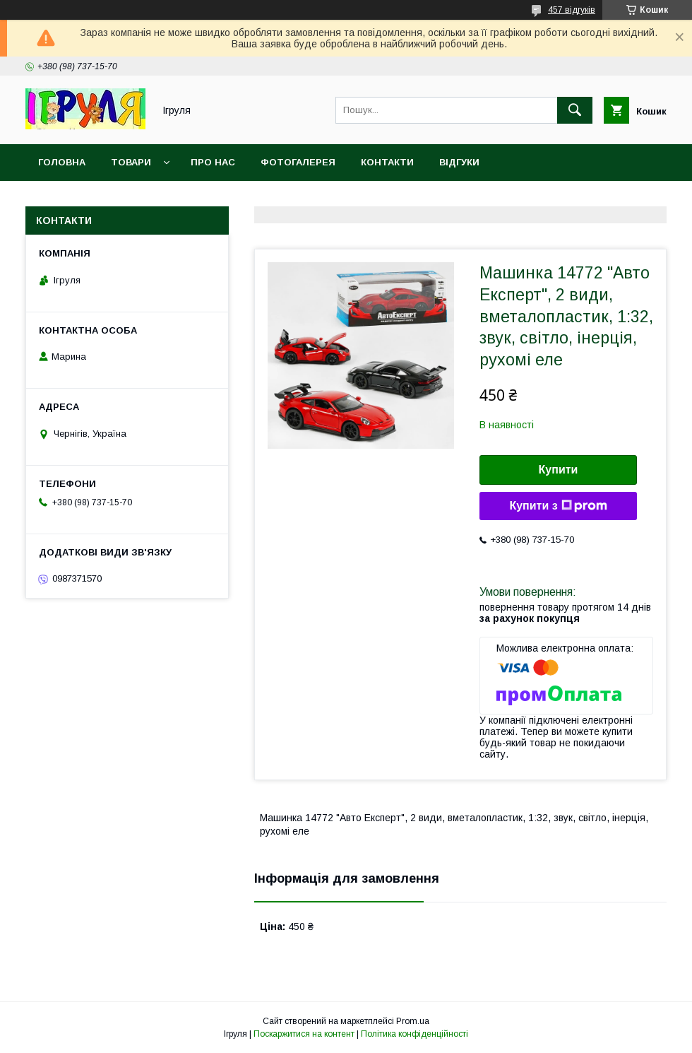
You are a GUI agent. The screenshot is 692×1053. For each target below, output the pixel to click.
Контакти (387, 162)
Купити (558, 470)
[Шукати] (574, 110)
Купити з (558, 506)
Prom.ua (412, 1021)
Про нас (213, 162)
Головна (61, 162)
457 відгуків (571, 10)
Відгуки (459, 162)
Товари (131, 162)
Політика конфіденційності (414, 1034)
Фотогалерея (298, 162)
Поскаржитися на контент (303, 1034)
